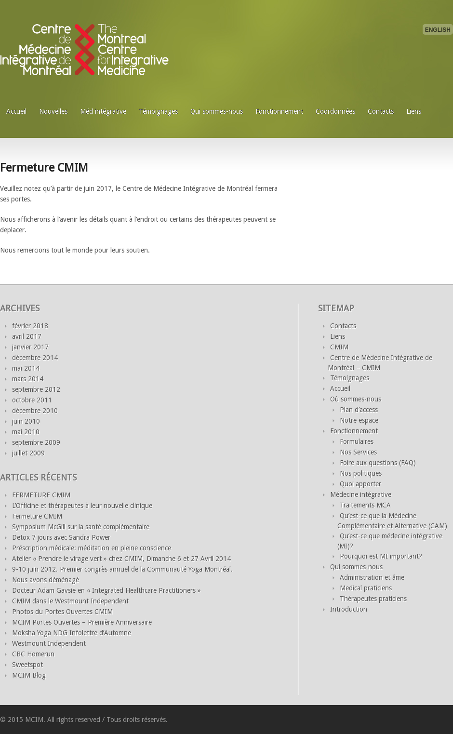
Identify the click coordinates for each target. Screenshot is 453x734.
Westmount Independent (49, 643)
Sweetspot (27, 664)
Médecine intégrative (360, 494)
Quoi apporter (360, 484)
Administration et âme (372, 577)
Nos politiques (361, 473)
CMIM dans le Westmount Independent (70, 601)
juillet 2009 (28, 453)
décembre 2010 (35, 410)
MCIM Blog (29, 675)
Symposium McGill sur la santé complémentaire (80, 527)
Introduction (348, 609)
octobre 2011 (32, 400)
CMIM (339, 347)
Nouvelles (53, 111)
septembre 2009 (36, 442)
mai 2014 (26, 368)
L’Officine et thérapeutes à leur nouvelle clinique (82, 505)
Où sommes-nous (355, 399)
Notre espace (359, 420)
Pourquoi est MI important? (381, 556)
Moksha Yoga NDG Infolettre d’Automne (71, 633)
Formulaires (356, 441)
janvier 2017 (30, 347)
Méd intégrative (103, 111)
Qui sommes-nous (216, 111)
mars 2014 (27, 379)
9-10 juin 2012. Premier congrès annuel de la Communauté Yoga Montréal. (122, 569)
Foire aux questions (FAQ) (378, 463)
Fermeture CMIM (44, 167)
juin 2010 (26, 421)
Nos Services (358, 452)
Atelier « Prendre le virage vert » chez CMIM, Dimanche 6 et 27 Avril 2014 (121, 558)
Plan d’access (359, 410)
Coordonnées (335, 111)
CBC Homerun (33, 654)
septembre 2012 (36, 389)
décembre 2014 (35, 357)
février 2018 (30, 326)
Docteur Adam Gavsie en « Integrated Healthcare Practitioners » (106, 590)
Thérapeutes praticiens (373, 598)
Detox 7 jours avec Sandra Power (61, 537)
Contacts (381, 111)
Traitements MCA (365, 505)
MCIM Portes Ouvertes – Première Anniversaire (82, 622)
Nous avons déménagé (45, 580)
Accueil (16, 111)
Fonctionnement (279, 111)
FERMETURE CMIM (41, 495)
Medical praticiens (366, 588)
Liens (413, 111)
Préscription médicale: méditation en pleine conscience (91, 548)
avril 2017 (26, 336)
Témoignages (158, 111)
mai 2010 (26, 432)
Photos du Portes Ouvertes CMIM (62, 611)
